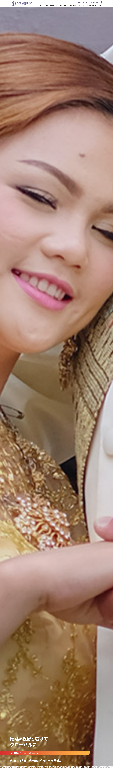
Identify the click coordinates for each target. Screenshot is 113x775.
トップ (42, 5)
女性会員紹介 (81, 5)
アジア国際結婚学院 (51, 5)
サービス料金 (72, 5)
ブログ (100, 5)
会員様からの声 (91, 5)
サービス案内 (62, 5)
